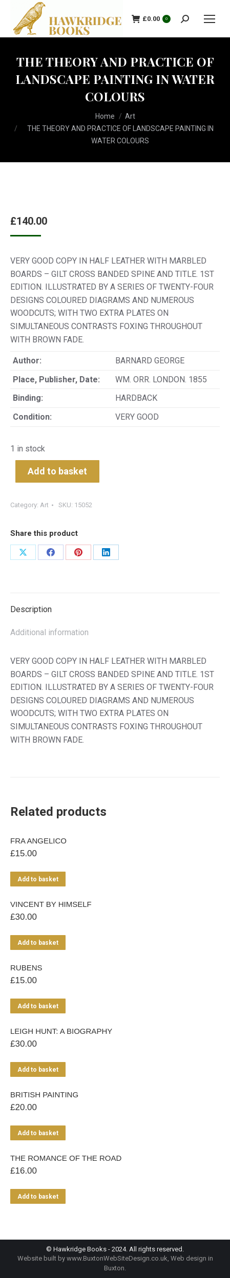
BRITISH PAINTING (44, 1094)
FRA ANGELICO (38, 840)
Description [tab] (31, 609)
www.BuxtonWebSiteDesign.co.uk (117, 1258)
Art (44, 505)
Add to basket (57, 471)
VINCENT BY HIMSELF (51, 904)
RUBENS (26, 967)
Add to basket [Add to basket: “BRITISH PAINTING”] (37, 1133)
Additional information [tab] (49, 632)
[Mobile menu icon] (209, 19)
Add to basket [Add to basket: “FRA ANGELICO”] (37, 879)
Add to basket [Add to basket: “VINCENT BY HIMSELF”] (37, 942)
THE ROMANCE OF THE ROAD (65, 1158)
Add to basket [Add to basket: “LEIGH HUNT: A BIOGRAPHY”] (37, 1069)
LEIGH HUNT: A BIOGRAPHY (61, 1031)
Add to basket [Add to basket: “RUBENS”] (37, 1006)
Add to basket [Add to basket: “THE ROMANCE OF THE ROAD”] (37, 1196)
